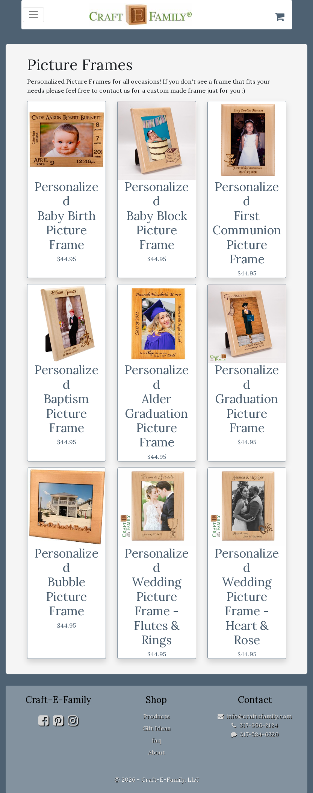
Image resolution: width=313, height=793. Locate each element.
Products (156, 716)
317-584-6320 (255, 734)
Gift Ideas (156, 728)
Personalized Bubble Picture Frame (66, 582)
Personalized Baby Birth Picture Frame (66, 215)
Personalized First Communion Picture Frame (247, 223)
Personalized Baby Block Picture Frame (156, 215)
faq (156, 740)
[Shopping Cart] (279, 16)
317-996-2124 (254, 725)
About (156, 752)
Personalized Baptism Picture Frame (66, 398)
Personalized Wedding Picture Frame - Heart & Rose (247, 596)
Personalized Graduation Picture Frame (247, 398)
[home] (156, 15)
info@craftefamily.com (255, 716)
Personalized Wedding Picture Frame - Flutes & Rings (156, 596)
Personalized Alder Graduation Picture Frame (156, 406)
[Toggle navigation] (33, 14)
